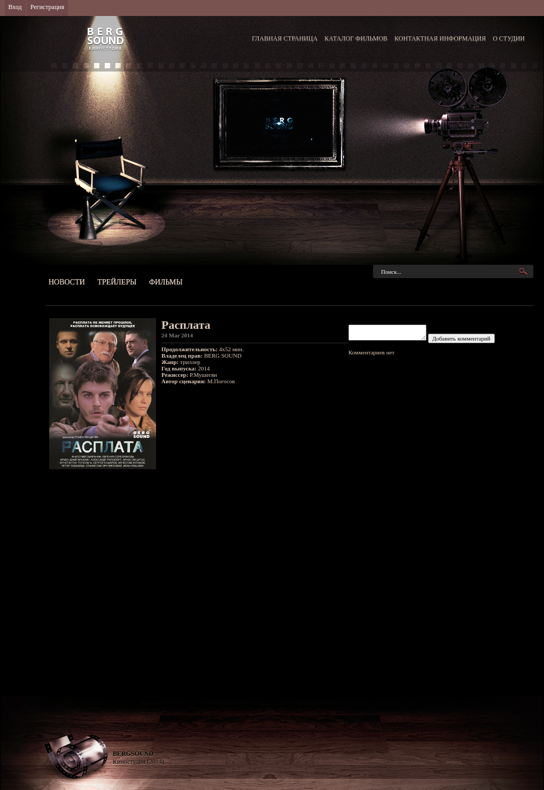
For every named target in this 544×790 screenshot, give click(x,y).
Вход (15, 7)
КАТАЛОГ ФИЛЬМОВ (355, 38)
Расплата (186, 324)
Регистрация (47, 7)
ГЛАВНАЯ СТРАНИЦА (284, 38)
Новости (67, 282)
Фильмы (166, 282)
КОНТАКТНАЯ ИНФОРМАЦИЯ (440, 38)
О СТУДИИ (509, 38)
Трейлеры (116, 282)
